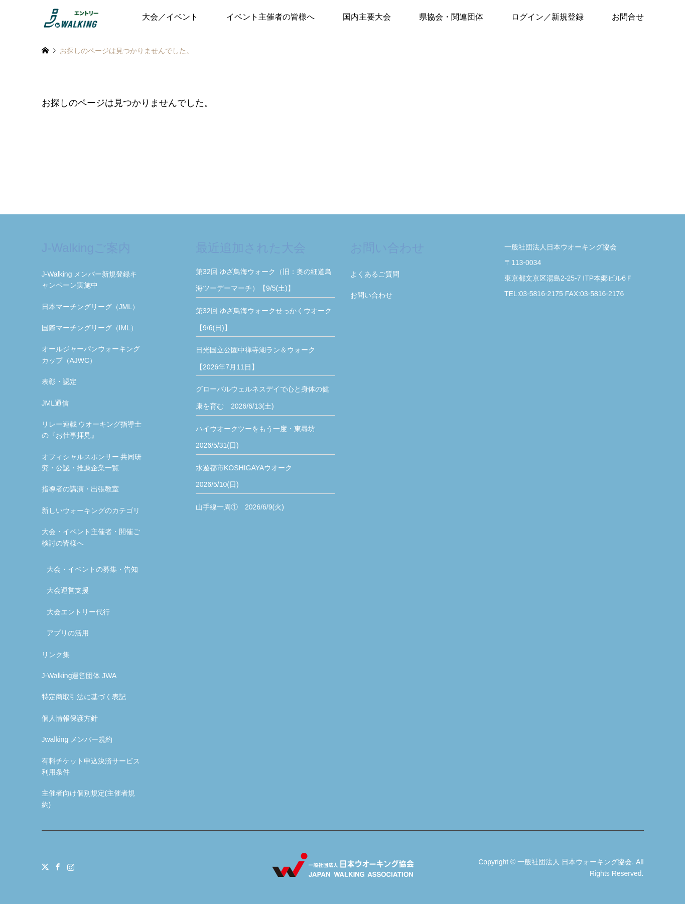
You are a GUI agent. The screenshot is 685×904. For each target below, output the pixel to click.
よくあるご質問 (374, 274)
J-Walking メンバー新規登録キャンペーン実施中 (90, 279)
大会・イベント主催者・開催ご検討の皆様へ (91, 537)
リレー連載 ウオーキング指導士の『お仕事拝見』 (92, 429)
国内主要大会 (367, 17)
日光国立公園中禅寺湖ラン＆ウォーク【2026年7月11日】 (255, 358)
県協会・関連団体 (451, 17)
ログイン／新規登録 (547, 17)
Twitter (45, 866)
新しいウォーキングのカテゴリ (91, 510)
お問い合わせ (371, 295)
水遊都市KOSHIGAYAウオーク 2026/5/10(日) (247, 476)
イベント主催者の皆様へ (270, 17)
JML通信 (55, 403)
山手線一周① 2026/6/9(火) (240, 507)
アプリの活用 (68, 633)
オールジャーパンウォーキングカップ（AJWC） (91, 354)
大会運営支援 (68, 590)
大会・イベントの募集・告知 (92, 569)
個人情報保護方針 (70, 718)
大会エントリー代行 (78, 612)
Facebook (57, 866)
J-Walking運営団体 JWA (79, 676)
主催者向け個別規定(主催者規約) (88, 798)
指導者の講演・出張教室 (80, 489)
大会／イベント (170, 17)
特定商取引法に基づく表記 (84, 697)
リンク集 (56, 655)
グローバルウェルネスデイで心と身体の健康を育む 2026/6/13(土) (262, 397)
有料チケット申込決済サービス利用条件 (91, 766)
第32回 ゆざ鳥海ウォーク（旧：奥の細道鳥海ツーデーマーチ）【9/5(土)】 (264, 280)
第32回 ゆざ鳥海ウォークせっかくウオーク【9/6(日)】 (264, 319)
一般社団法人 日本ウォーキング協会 (574, 862)
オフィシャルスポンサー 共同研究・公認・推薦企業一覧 (92, 462)
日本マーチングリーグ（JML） (90, 307)
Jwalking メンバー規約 (77, 739)
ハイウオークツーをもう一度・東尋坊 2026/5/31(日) (259, 437)
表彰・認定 (59, 381)
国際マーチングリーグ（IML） (90, 328)
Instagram (70, 866)
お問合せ (628, 17)
